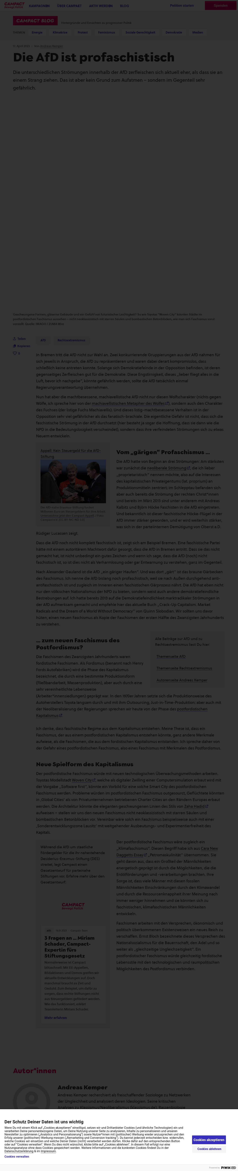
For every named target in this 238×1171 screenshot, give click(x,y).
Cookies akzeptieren (209, 1140)
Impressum (48, 1151)
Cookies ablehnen (209, 1149)
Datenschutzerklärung (18, 1151)
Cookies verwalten (16, 1156)
